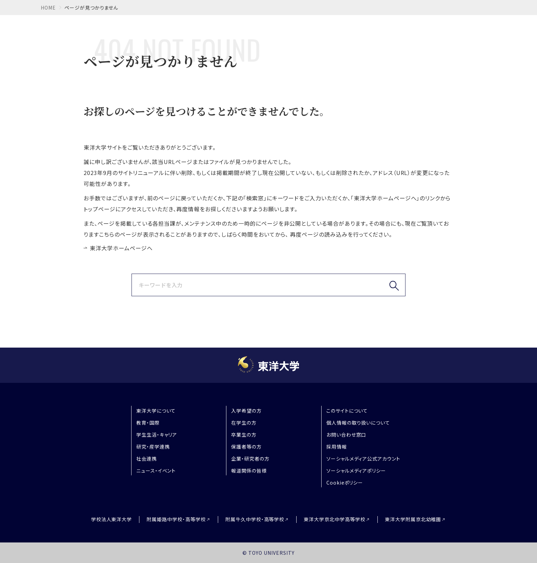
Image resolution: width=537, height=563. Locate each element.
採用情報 (336, 446)
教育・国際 (148, 422)
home (48, 7)
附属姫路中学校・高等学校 (176, 519)
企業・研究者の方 (250, 458)
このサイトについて (347, 410)
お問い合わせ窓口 (346, 434)
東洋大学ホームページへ (121, 248)
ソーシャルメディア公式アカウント (363, 458)
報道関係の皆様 (249, 470)
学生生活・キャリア (156, 434)
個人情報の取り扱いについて (358, 422)
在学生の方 (244, 422)
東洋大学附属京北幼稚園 (413, 519)
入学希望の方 (246, 410)
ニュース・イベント (156, 470)
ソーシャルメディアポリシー (356, 470)
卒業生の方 (244, 434)
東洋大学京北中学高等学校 (334, 519)
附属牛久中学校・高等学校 (255, 519)
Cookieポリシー (344, 482)
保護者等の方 (246, 446)
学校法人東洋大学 (111, 519)
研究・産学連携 (153, 446)
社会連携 (146, 458)
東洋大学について (156, 410)
